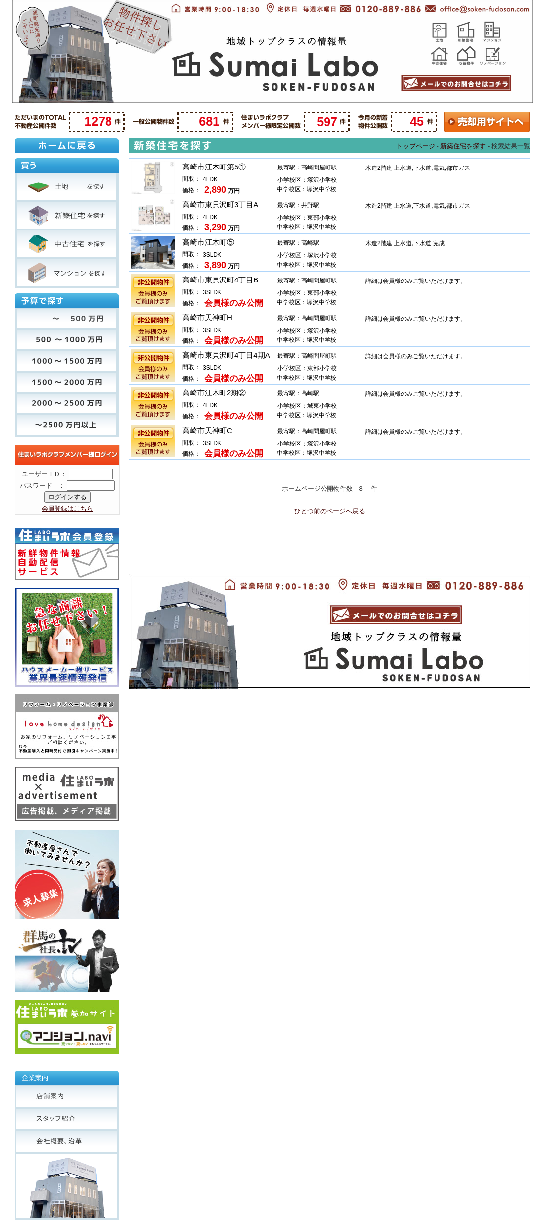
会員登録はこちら (67, 508)
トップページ (415, 146)
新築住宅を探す (463, 146)
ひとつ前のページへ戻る (329, 511)
